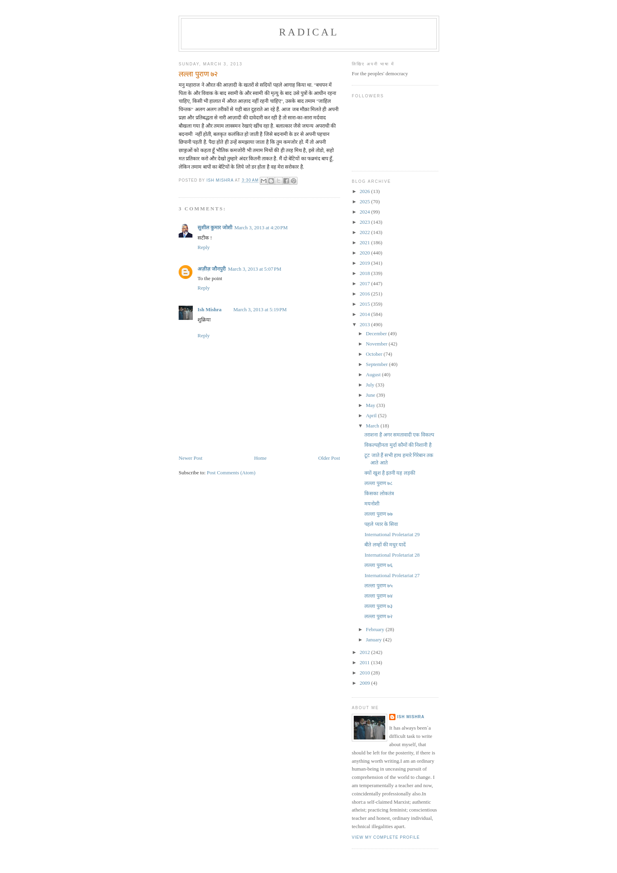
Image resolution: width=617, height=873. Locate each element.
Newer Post (190, 458)
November (377, 344)
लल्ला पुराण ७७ (378, 514)
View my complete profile (386, 837)
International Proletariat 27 (391, 575)
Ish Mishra (210, 309)
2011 (365, 662)
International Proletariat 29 (391, 534)
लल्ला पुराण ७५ (378, 586)
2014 (365, 314)
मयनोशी (371, 504)
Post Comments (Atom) (231, 473)
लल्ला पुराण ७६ (378, 565)
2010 (365, 673)
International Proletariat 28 (391, 555)
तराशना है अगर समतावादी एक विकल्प (399, 435)
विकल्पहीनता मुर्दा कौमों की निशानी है (397, 445)
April (372, 415)
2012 (365, 652)
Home (260, 458)
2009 (365, 683)
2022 (365, 232)
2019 (365, 263)
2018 (365, 273)
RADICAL (309, 32)
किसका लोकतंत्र (378, 493)
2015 (365, 304)
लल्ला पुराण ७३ (378, 606)
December (377, 333)
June (371, 395)
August (374, 374)
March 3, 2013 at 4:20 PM (261, 227)
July (371, 385)
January (374, 640)
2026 (365, 191)
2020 (365, 253)
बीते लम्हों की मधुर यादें (385, 545)
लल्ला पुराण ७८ (378, 483)
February (376, 629)
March (373, 426)
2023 (365, 222)
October (375, 354)
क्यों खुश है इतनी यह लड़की (389, 473)
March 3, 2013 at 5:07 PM (254, 269)
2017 (365, 283)
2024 (365, 212)
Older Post (329, 458)
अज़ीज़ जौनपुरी (211, 269)
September (377, 364)
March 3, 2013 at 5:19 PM (260, 309)
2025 (365, 201)
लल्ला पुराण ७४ (378, 596)
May (371, 405)
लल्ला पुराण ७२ (378, 616)
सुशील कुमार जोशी (215, 227)
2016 (365, 294)
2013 (365, 324)
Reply (204, 247)
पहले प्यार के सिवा (381, 524)
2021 (365, 242)
